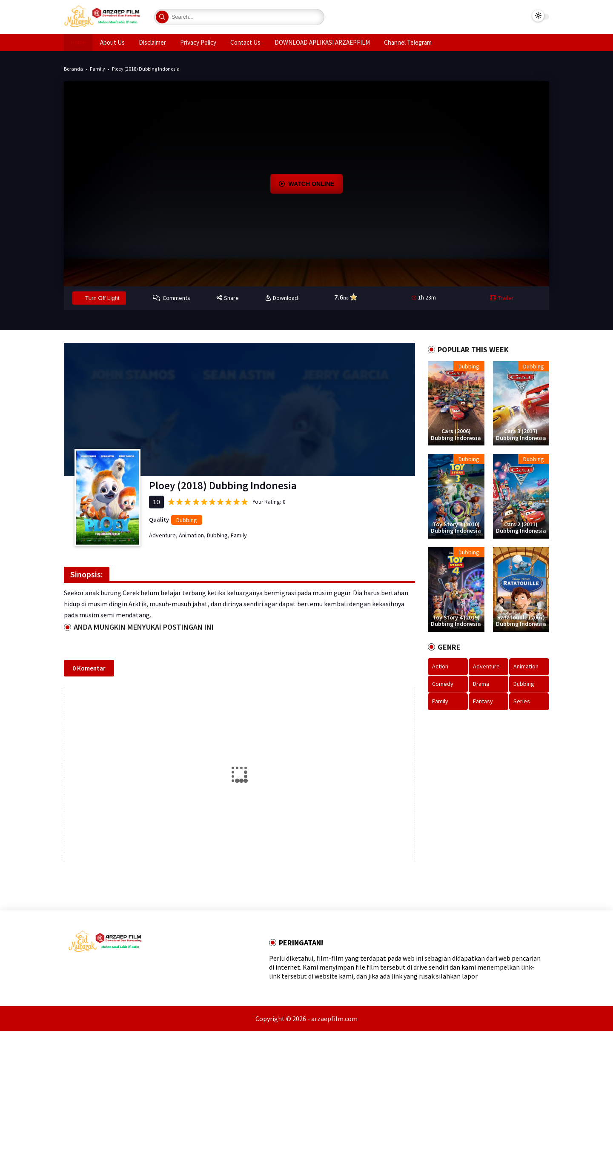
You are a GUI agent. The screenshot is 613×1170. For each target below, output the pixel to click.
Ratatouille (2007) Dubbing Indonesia (521, 621)
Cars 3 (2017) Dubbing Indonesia (521, 434)
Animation (191, 535)
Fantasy (483, 701)
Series (521, 701)
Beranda (73, 69)
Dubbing (186, 520)
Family (97, 69)
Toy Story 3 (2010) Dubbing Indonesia (456, 527)
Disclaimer (152, 42)
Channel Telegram (408, 42)
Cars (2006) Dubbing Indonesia (456, 434)
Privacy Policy (198, 42)
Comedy (442, 684)
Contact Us (245, 42)
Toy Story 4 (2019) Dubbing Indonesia (456, 621)
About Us (112, 42)
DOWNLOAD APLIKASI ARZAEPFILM (322, 42)
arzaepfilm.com (334, 1018)
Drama (481, 684)
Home (78, 42)
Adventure (162, 535)
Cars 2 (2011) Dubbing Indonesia (521, 527)
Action (440, 666)
